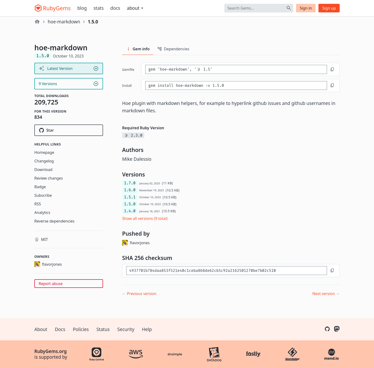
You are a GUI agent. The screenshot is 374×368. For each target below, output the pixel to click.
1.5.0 (129, 204)
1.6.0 (129, 189)
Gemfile (128, 69)
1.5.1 (129, 197)
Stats (99, 8)
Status (103, 329)
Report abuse (50, 283)
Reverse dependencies (54, 221)
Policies (81, 329)
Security (125, 329)
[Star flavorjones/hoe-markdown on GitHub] (69, 130)
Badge (40, 186)
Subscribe (43, 195)
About (40, 329)
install (127, 85)
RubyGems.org (50, 351)
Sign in (306, 8)
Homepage (44, 152)
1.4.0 (129, 210)
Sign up (329, 8)
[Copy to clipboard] (332, 69)
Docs (115, 8)
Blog (82, 8)
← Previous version (139, 293)
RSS (37, 204)
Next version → (326, 293)
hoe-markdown (64, 22)
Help (147, 329)
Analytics (42, 212)
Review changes (48, 178)
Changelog (44, 161)
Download (43, 169)
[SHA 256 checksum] (226, 270)
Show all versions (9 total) (144, 218)
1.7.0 (129, 183)
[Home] (37, 22)
